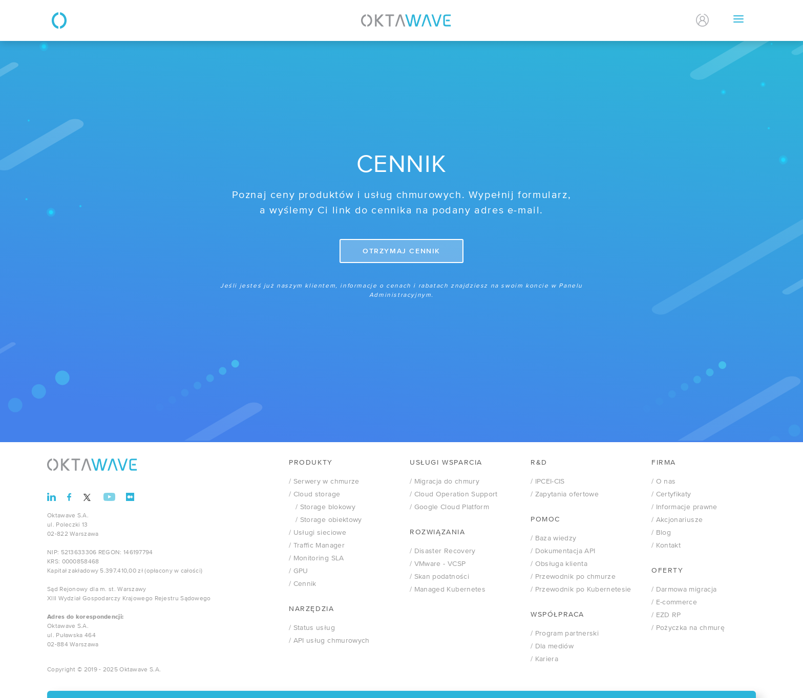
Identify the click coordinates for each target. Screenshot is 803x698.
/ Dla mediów (552, 646)
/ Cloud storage (314, 494)
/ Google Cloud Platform (449, 507)
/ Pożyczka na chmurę (688, 627)
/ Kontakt (666, 545)
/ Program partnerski (565, 633)
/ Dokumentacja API (563, 551)
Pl (652, 20)
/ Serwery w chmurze (324, 481)
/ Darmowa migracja (683, 589)
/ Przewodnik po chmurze (573, 576)
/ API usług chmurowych (329, 640)
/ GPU (298, 571)
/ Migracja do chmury (444, 481)
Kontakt (606, 20)
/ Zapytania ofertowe (565, 494)
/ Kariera (544, 659)
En (672, 20)
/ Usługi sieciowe (317, 532)
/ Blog (661, 532)
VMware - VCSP (438, 564)
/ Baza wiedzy (554, 538)
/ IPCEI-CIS (548, 481)
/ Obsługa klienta (559, 564)
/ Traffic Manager (317, 545)
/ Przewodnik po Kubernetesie (581, 589)
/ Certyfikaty (671, 494)
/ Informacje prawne (684, 507)
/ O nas (663, 481)
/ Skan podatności (439, 576)
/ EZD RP (666, 615)
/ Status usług (312, 627)
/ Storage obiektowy (325, 520)
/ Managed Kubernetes (447, 589)
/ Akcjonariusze (677, 520)
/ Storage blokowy (322, 507)
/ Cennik (302, 583)
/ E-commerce (674, 602)
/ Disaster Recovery (443, 551)
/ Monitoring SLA (316, 558)
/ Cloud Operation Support (454, 494)
